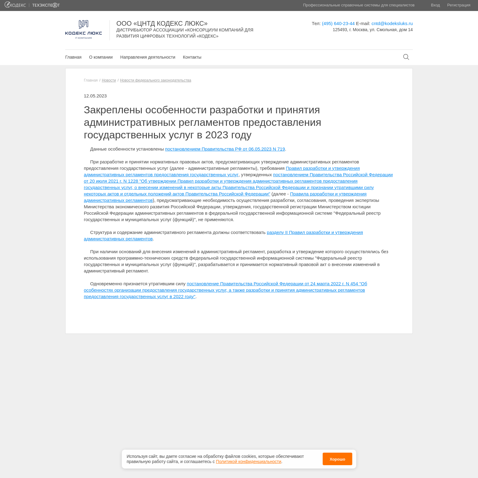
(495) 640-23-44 (338, 23)
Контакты (192, 57)
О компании (100, 57)
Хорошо (337, 459)
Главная (73, 57)
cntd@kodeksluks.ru (392, 23)
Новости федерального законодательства (155, 80)
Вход (435, 5)
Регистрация (458, 5)
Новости (109, 80)
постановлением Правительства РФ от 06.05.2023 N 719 (225, 148)
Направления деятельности (147, 57)
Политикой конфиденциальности (248, 461)
